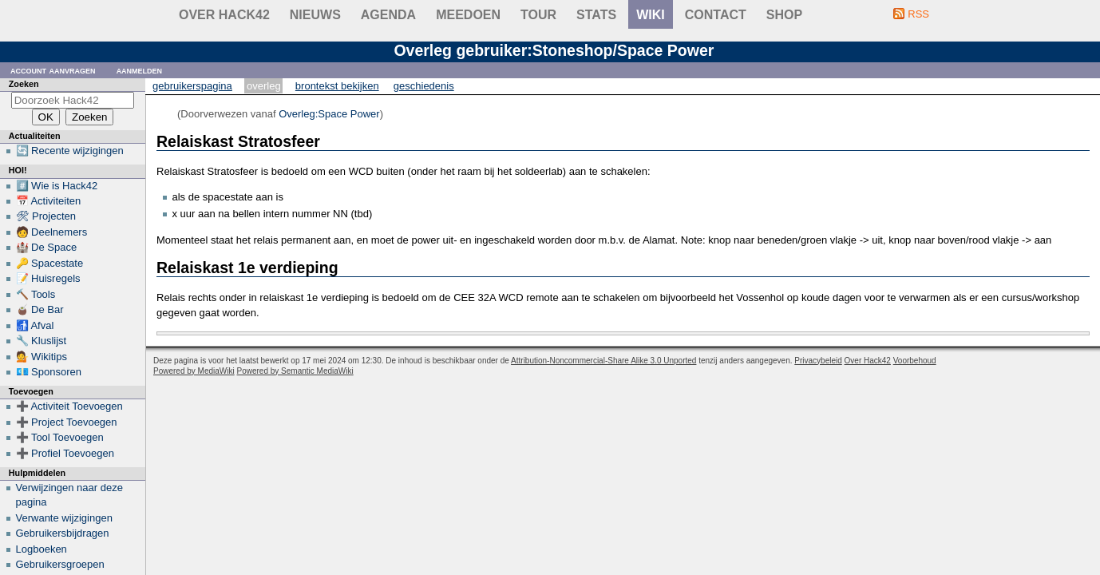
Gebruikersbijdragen (62, 533)
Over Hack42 (224, 15)
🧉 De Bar (40, 309)
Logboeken (41, 549)
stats (596, 15)
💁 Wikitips (41, 357)
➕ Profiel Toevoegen (65, 453)
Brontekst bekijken (337, 86)
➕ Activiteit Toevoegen (69, 406)
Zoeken (24, 84)
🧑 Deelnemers (52, 232)
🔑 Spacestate (50, 263)
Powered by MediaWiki (194, 371)
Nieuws (315, 15)
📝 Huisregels (48, 278)
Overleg (264, 86)
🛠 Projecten (46, 216)
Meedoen (468, 15)
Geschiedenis (424, 86)
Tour (538, 15)
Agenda (388, 15)
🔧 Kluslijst (41, 341)
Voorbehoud (914, 360)
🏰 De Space (46, 247)
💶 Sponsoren (49, 372)
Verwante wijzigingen (64, 518)
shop (784, 15)
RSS (918, 14)
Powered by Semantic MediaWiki (295, 371)
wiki (650, 15)
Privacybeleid (817, 360)
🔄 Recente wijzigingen (70, 151)
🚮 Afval (35, 325)
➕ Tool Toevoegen (60, 437)
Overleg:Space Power (329, 114)
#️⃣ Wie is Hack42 (57, 186)
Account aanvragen (53, 70)
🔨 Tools (36, 294)
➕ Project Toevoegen (66, 422)
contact (715, 15)
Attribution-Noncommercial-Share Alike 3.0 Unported (603, 360)
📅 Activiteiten (48, 201)
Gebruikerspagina (192, 86)
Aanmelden (140, 70)
